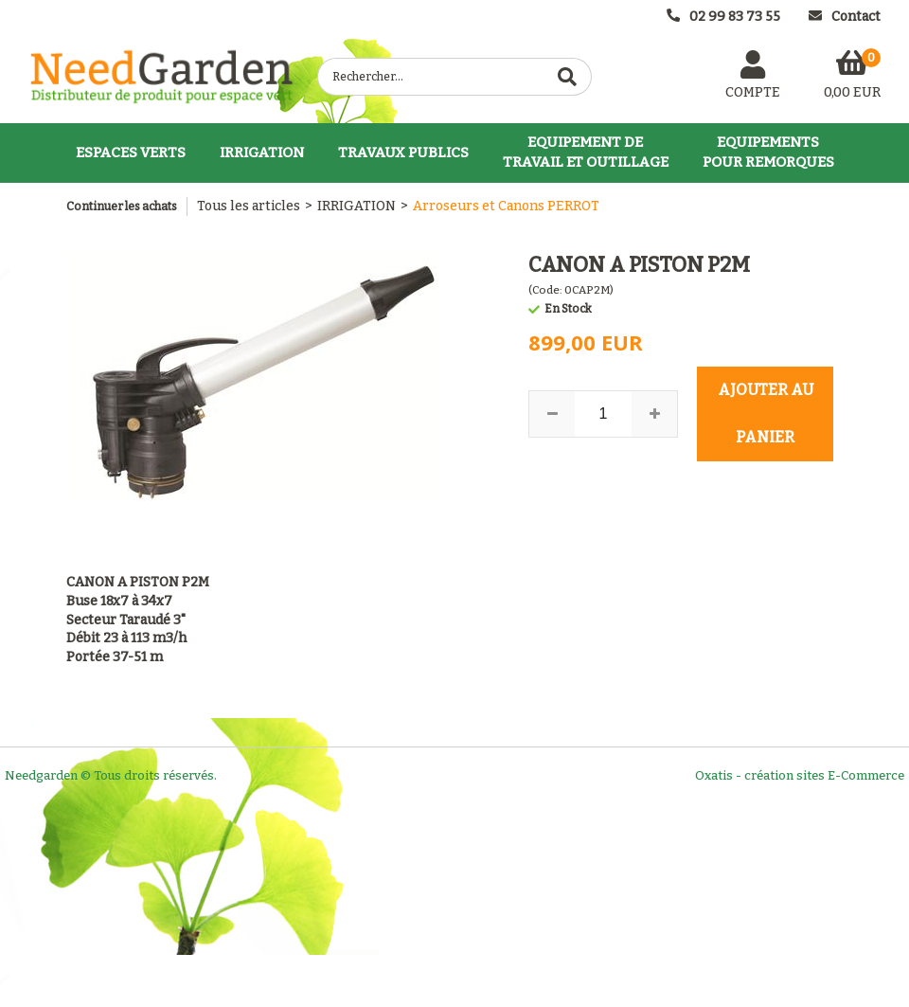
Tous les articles (248, 206)
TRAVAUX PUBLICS (403, 152)
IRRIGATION (262, 152)
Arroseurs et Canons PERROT (506, 206)
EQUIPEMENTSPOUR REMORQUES (768, 152)
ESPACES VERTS (131, 152)
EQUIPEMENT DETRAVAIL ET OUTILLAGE (585, 152)
